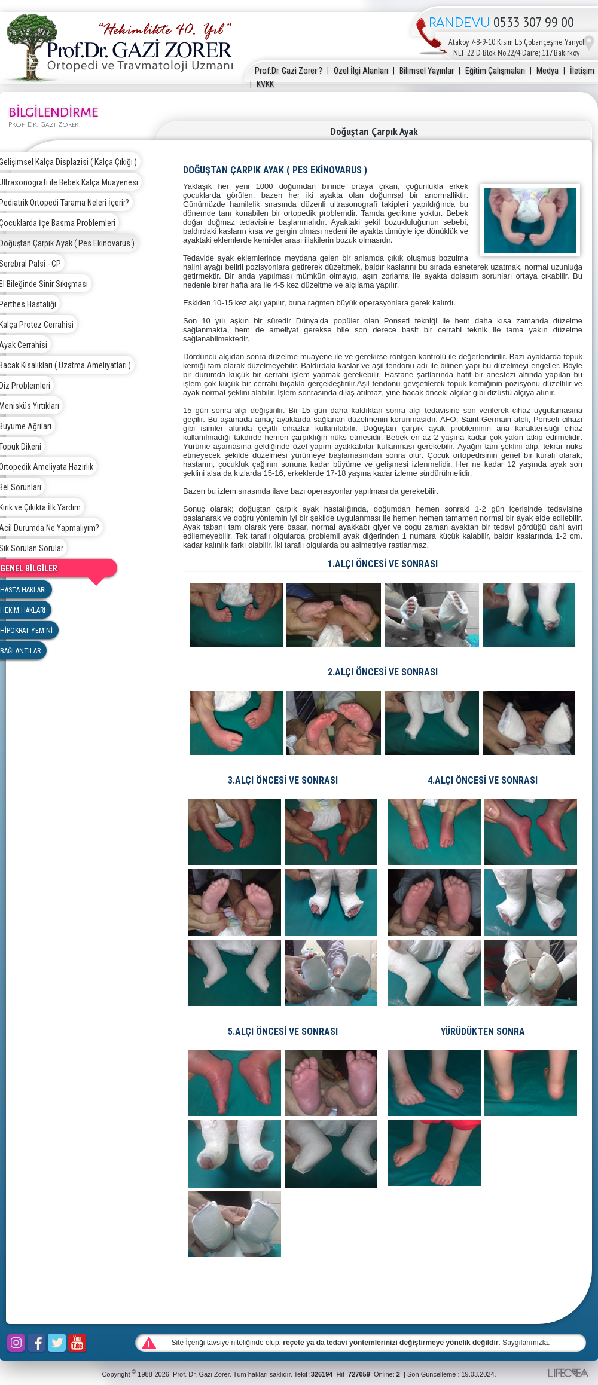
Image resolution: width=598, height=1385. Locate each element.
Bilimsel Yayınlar (426, 70)
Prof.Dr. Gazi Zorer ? (288, 70)
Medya (547, 70)
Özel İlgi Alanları (361, 70)
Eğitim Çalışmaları (495, 70)
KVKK (265, 84)
